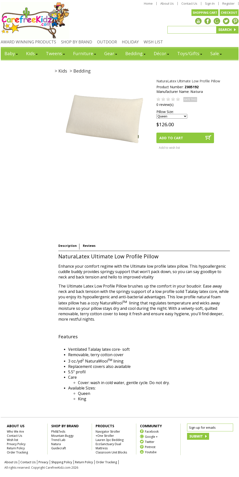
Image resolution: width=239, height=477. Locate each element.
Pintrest (150, 447)
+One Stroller (105, 436)
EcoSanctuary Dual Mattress (108, 446)
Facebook (152, 431)
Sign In (210, 3)
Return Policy (16, 448)
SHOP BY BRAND (76, 42)
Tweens (56, 53)
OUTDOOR (107, 42)
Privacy (43, 462)
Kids (32, 53)
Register (228, 3)
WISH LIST (153, 42)
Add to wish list (169, 148)
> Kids (61, 71)
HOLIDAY (130, 42)
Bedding (135, 53)
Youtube (151, 452)
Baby (11, 53)
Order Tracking (17, 452)
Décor (162, 53)
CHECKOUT (229, 13)
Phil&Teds (58, 431)
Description (67, 246)
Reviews (89, 246)
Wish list (12, 440)
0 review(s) (165, 104)
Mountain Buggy (62, 436)
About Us (167, 3)
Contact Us (189, 3)
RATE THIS (190, 99)
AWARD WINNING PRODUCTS (28, 42)
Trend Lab (58, 440)
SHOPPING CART (205, 13)
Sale (216, 53)
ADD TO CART (171, 138)
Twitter (149, 441)
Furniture (85, 53)
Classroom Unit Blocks (111, 452)
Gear (111, 53)
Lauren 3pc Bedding (110, 440)
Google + (151, 436)
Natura (196, 91)
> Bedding (80, 71)
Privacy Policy (16, 444)
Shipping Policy (61, 462)
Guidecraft (58, 448)
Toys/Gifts (190, 53)
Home (148, 3)
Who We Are (15, 431)
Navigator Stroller (108, 431)
